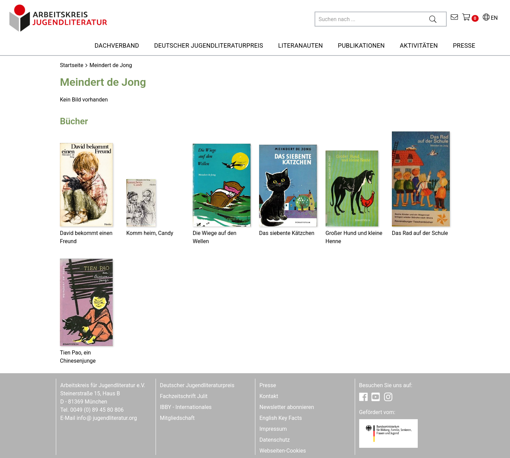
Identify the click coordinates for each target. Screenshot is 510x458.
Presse (267, 385)
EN (490, 18)
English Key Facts (280, 418)
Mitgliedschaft (177, 418)
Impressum (273, 429)
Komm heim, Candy (149, 233)
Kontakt (268, 396)
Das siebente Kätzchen (286, 233)
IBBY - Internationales (186, 407)
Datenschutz (274, 440)
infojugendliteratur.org (107, 418)
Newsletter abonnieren (286, 407)
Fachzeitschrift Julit (184, 396)
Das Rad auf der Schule (420, 233)
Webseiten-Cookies (282, 450)
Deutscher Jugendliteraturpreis (197, 385)
